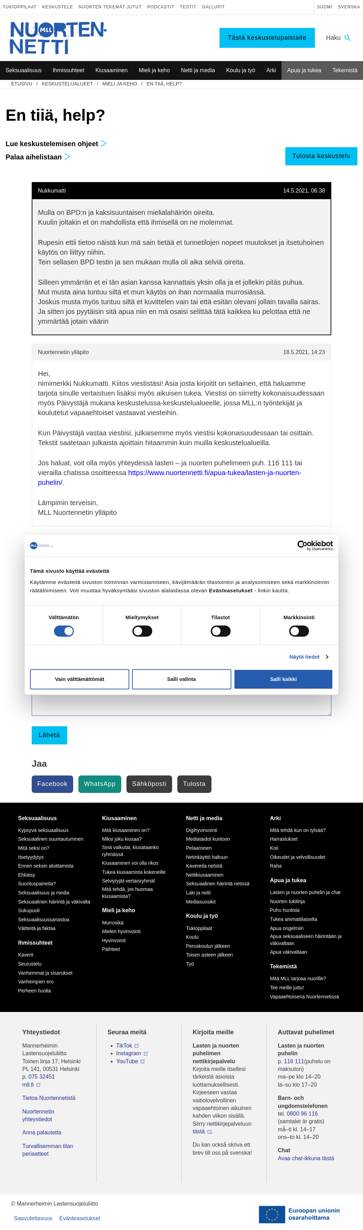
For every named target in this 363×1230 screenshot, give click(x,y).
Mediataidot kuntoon (208, 839)
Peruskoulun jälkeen (208, 946)
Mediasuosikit (201, 902)
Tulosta (194, 783)
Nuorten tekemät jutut (110, 7)
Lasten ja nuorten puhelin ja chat (305, 892)
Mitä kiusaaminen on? (125, 830)
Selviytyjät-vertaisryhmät (128, 881)
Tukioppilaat (20, 7)
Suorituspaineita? (37, 883)
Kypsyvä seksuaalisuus (43, 830)
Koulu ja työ (202, 916)
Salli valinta (181, 679)
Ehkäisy (26, 875)
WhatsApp (100, 783)
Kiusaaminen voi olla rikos (130, 863)
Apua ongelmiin (287, 928)
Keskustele (57, 7)
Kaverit (25, 955)
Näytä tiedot (304, 657)
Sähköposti (149, 783)
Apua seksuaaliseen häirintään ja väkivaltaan (305, 939)
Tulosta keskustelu (321, 155)
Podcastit (161, 7)
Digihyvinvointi (201, 830)
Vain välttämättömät (80, 679)
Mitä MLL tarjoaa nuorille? (298, 978)
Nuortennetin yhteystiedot (38, 1115)
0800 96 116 (302, 1114)
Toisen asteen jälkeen (209, 955)
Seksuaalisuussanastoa (43, 919)
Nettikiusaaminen (204, 875)
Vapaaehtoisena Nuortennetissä (304, 996)
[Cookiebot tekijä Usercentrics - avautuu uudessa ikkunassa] (302, 545)
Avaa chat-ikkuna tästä (306, 1158)
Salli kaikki (283, 679)
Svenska (349, 7)
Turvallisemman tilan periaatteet (47, 1150)
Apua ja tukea (288, 880)
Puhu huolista (285, 910)
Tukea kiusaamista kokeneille (133, 872)
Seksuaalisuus (37, 818)
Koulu (192, 937)
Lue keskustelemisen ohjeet (56, 144)
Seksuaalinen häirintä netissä (217, 883)
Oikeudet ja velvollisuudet (297, 857)
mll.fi (28, 1085)
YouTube (127, 1061)
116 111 (294, 1061)
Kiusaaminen (119, 818)
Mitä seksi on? (33, 848)
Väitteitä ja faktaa (36, 928)
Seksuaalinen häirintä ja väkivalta (54, 902)
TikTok (124, 1046)
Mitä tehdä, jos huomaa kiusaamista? (127, 892)
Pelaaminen (199, 848)
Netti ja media (204, 818)
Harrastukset (284, 839)
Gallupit (213, 7)
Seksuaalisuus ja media (43, 892)
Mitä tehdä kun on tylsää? (298, 830)
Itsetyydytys (31, 857)
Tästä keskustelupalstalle (267, 37)
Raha (275, 866)
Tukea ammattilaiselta (293, 919)
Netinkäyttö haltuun (207, 857)
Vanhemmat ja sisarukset (45, 973)
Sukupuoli (29, 910)
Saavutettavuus (33, 1218)
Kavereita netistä (204, 866)
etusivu (21, 84)
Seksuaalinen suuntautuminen (51, 839)
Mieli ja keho (119, 84)
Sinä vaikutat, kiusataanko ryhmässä (130, 851)
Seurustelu (29, 964)
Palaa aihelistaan (38, 157)
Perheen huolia (34, 990)
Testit (188, 7)
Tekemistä (283, 966)
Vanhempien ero (36, 981)
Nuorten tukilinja (287, 901)
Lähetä (49, 735)
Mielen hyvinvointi (121, 931)
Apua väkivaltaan (288, 952)
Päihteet (111, 949)
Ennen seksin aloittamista (46, 866)
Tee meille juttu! (287, 987)
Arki (275, 818)
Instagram (128, 1053)
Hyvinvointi (114, 940)
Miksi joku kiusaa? (122, 839)
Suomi (324, 7)
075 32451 (42, 1077)
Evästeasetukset (79, 1218)
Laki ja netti (198, 892)
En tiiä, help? (164, 84)
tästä (199, 1131)
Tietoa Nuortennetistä (48, 1098)
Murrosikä (112, 922)
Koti (274, 848)
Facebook (52, 783)
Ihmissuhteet (35, 943)
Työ (190, 964)
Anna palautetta (41, 1132)
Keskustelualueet (67, 84)
